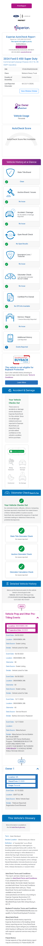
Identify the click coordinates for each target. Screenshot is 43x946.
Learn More (21, 382)
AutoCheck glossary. (18, 827)
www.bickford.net (26, 52)
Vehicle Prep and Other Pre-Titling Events (20, 615)
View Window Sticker (29, 91)
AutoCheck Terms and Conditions (25, 878)
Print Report (21, 6)
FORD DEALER (11, 748)
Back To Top (34, 394)
